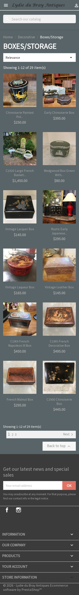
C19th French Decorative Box (59, 343)
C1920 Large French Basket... (20, 172)
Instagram (18, 510)
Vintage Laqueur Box (19, 287)
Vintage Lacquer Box (19, 229)
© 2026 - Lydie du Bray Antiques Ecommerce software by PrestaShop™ (35, 587)
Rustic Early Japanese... (59, 231)
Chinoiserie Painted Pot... (19, 114)
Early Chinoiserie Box (59, 112)
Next (69, 434)
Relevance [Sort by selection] (39, 57)
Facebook (7, 510)
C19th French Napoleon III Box (19, 343)
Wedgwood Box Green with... (59, 172)
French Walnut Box (20, 399)
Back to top (59, 446)
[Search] (39, 19)
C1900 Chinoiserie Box (59, 401)
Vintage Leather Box (59, 287)
